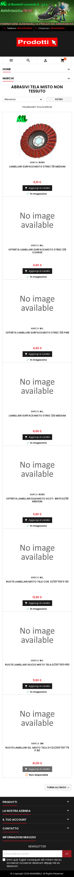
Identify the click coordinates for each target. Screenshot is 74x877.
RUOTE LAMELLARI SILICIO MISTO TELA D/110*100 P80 (37, 664)
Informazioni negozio (19, 837)
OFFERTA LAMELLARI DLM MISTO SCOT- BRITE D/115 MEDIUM (37, 500)
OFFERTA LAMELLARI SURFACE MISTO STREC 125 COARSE (37, 251)
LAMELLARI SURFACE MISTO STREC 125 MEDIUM (37, 415)
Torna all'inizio (58, 787)
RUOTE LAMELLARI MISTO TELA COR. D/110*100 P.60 (37, 581)
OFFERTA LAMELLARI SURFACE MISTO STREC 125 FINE (37, 332)
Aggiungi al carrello (37, 187)
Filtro (59, 99)
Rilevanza (24, 99)
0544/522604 (24, 28)
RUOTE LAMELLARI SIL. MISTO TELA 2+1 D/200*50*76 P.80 (37, 749)
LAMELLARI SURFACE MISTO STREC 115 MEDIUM (37, 166)
